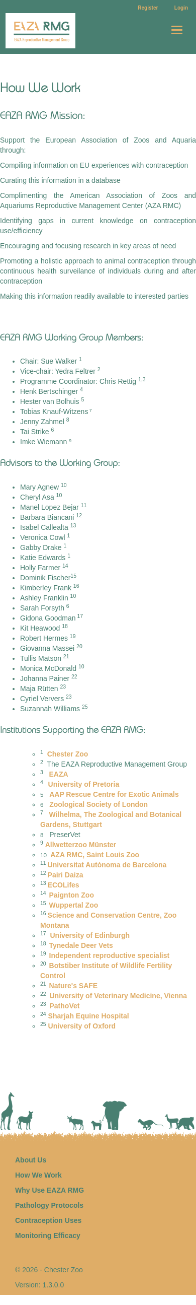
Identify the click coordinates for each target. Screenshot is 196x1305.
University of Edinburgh (90, 935)
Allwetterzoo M (81, 845)
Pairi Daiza (65, 875)
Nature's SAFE (73, 986)
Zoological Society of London (97, 804)
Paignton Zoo (71, 895)
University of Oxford (82, 1026)
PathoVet (66, 1006)
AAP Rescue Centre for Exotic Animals (114, 794)
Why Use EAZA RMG (49, 1190)
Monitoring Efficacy (47, 1235)
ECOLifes (63, 885)
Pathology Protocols (49, 1205)
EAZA (58, 774)
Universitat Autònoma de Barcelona (107, 865)
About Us (30, 1160)
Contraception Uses (48, 1220)
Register (148, 8)
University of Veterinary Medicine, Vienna (118, 996)
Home (51, 30)
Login (181, 8)
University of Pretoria (83, 784)
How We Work (38, 1175)
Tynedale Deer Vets (81, 945)
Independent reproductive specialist (109, 955)
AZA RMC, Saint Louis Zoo (94, 855)
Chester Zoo (67, 754)
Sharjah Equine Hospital (88, 1016)
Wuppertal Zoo (74, 905)
